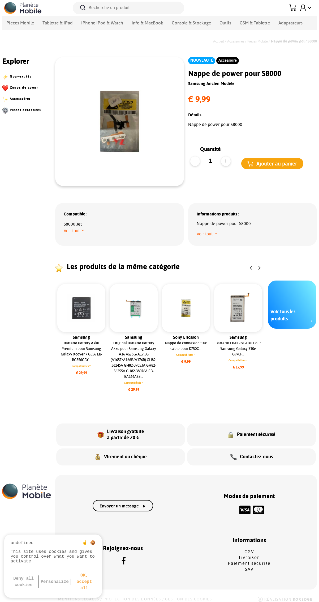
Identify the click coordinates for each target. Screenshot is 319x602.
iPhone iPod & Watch (89, 22)
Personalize (55, 581)
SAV (249, 564)
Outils (196, 22)
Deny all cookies (23, 581)
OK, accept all (84, 582)
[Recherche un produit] (128, 8)
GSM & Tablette (222, 22)
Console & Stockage (166, 22)
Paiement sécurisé (249, 559)
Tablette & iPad (51, 22)
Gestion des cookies (188, 594)
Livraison (249, 553)
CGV (249, 547)
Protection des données (132, 594)
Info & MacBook (128, 22)
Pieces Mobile (18, 22)
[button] (272, 163)
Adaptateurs (253, 22)
